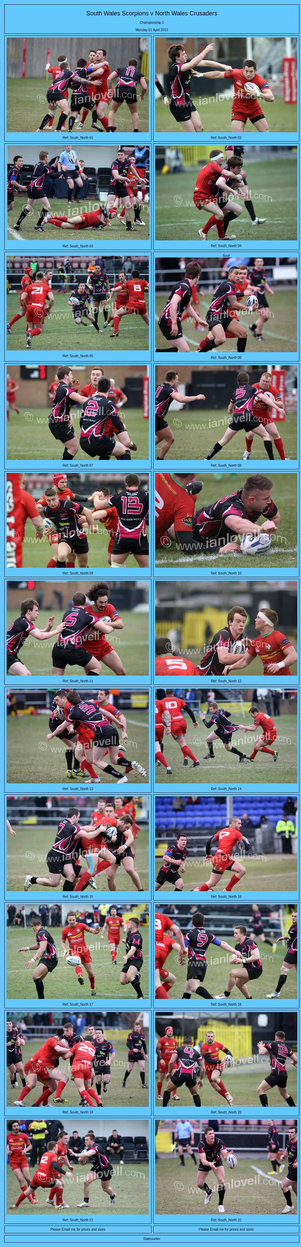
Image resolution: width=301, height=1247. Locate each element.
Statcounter (151, 1239)
